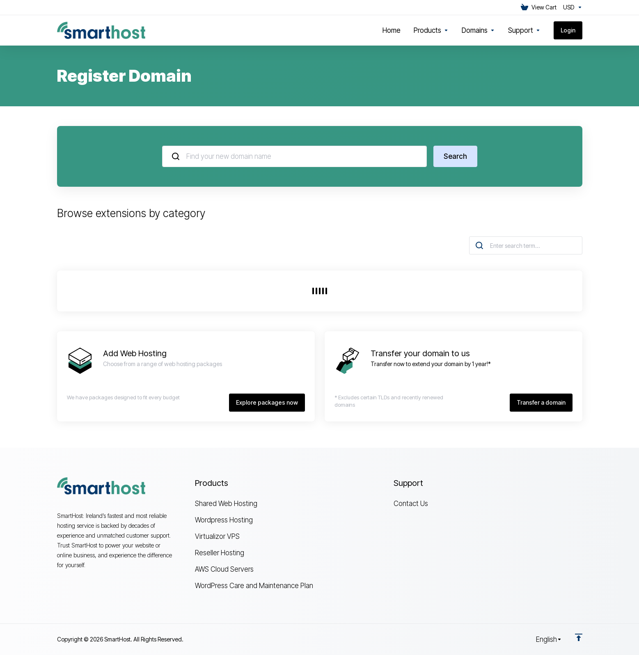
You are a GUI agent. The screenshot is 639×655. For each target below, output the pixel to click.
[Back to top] (578, 637)
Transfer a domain (541, 402)
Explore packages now (267, 402)
